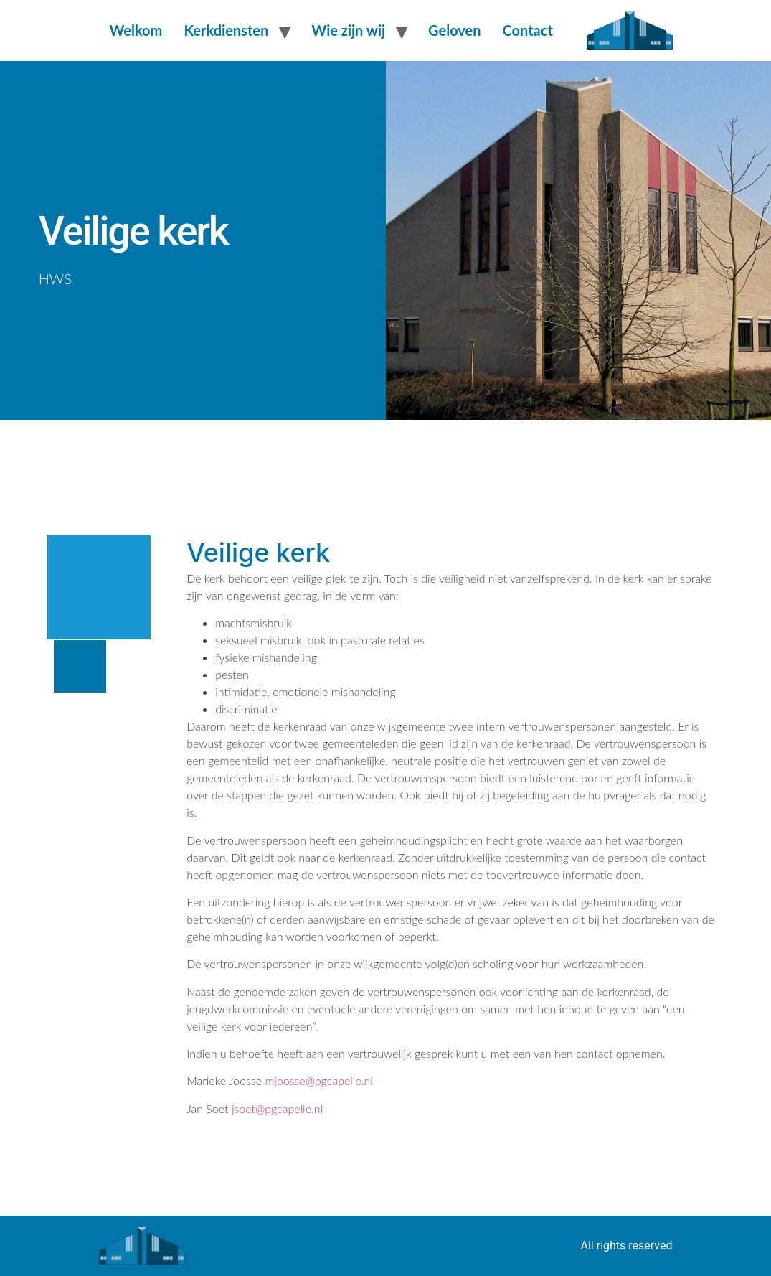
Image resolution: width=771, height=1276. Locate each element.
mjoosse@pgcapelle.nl (318, 1080)
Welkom (136, 30)
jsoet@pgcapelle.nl (277, 1108)
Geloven (454, 30)
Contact (528, 30)
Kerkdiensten (226, 30)
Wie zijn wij (348, 30)
